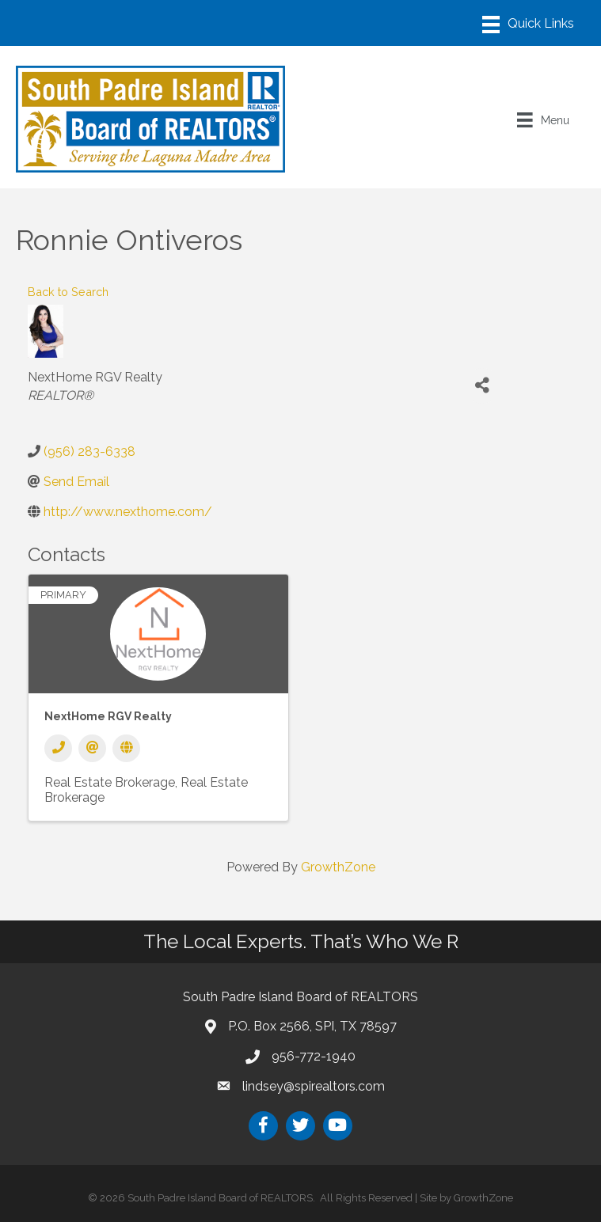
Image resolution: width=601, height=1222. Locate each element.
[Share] (482, 386)
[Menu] (528, 24)
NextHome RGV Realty (108, 716)
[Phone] (58, 748)
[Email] (92, 748)
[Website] (126, 748)
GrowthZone (338, 867)
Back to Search (68, 291)
